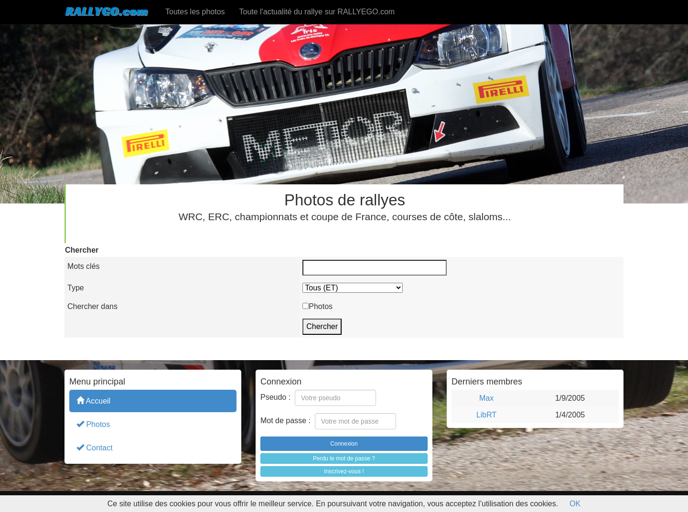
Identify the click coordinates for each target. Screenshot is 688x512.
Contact (94, 447)
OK (575, 504)
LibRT (486, 415)
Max (486, 398)
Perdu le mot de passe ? (344, 458)
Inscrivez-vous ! (344, 471)
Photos (93, 423)
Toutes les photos (195, 12)
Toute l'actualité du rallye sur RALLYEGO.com (317, 12)
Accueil (93, 400)
